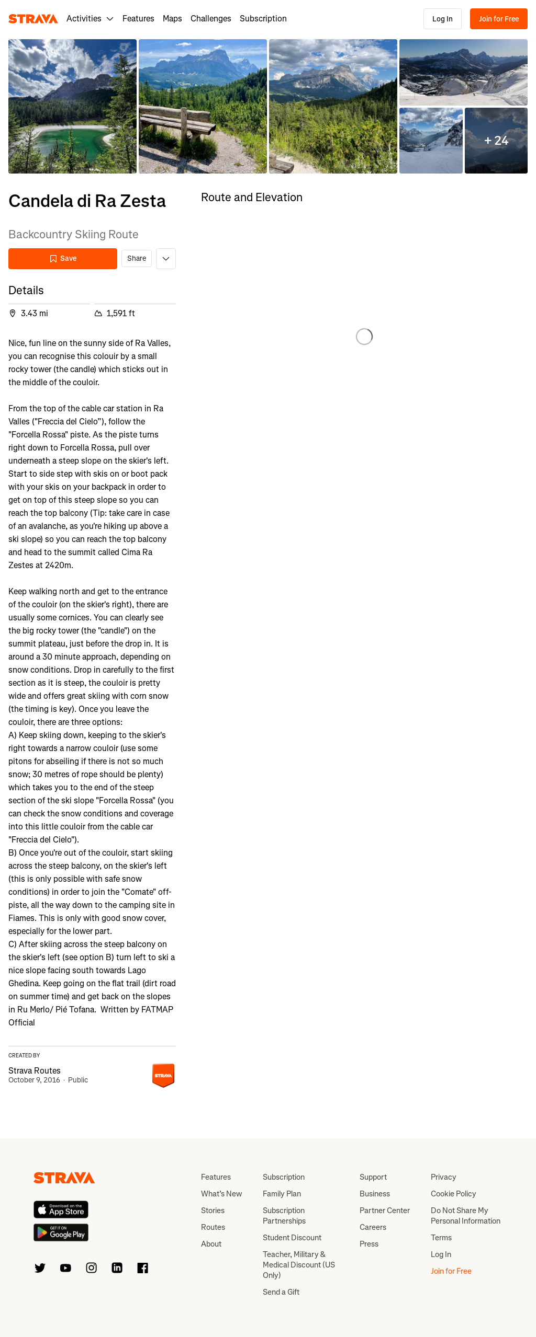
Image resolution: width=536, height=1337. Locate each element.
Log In (442, 19)
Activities (90, 18)
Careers (373, 1227)
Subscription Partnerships (284, 1215)
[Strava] (33, 18)
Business (375, 1194)
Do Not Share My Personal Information (465, 1215)
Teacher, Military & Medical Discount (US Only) (299, 1265)
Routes (213, 1227)
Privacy (443, 1177)
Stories (213, 1210)
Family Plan (282, 1194)
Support (373, 1177)
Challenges (211, 18)
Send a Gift (281, 1292)
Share (136, 258)
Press (369, 1244)
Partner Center (385, 1210)
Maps (172, 18)
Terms (441, 1237)
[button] (72, 106)
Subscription (263, 18)
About (211, 1244)
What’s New (221, 1194)
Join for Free (499, 19)
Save (62, 258)
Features (138, 18)
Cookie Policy (453, 1194)
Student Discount (292, 1237)
